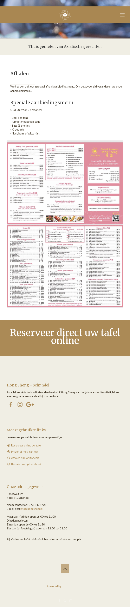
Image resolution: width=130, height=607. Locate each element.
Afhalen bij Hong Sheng (25, 457)
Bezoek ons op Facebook (26, 464)
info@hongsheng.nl (31, 508)
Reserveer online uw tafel (26, 445)
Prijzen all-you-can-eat (24, 451)
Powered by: (65, 586)
